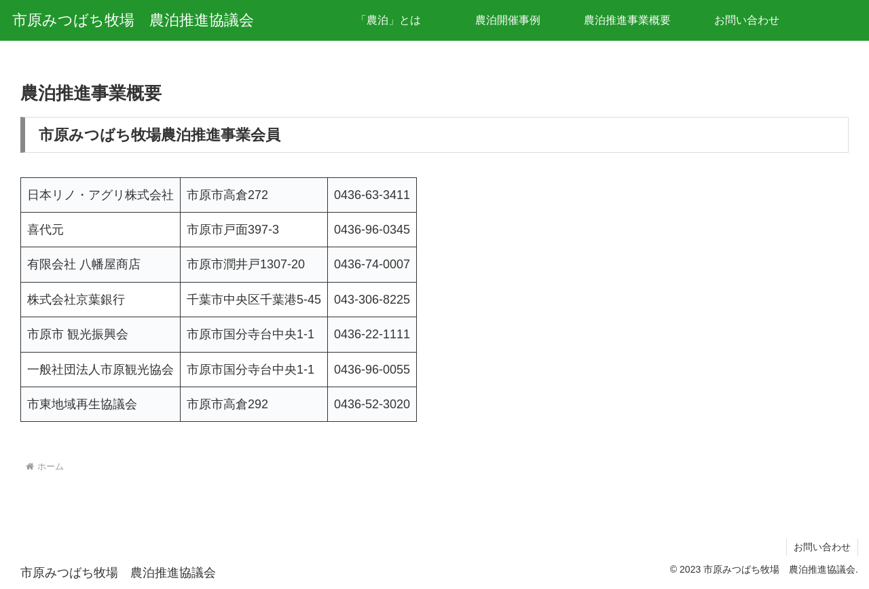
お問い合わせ (822, 546)
